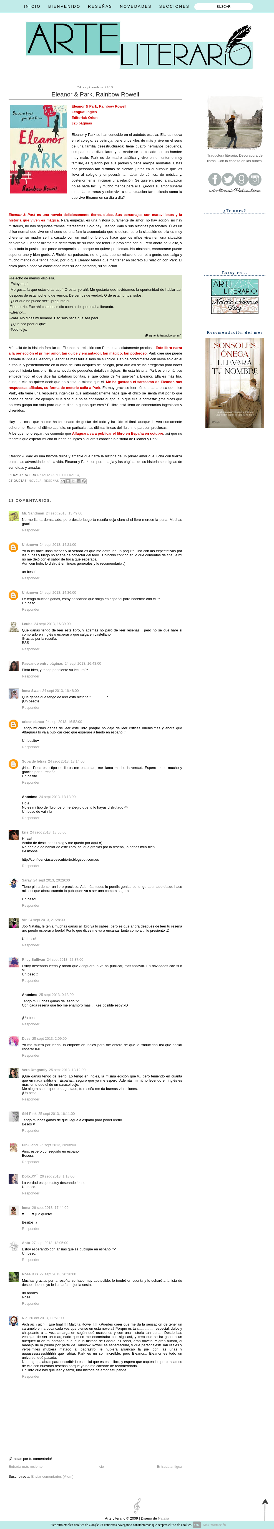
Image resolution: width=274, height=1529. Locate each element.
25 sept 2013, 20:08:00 (57, 1145)
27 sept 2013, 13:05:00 (50, 1243)
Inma (26, 1208)
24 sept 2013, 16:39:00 (52, 624)
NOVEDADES (136, 6)
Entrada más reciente (25, 1466)
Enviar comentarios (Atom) (52, 1476)
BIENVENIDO (64, 6)
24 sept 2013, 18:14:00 (66, 761)
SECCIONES (174, 6)
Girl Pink (29, 1114)
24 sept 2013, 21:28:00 (46, 920)
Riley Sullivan (33, 959)
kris (25, 832)
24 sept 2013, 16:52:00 (64, 722)
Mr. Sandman (33, 513)
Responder (30, 530)
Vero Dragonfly (34, 1070)
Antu (26, 1243)
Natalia (163, 1518)
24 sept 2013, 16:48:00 (60, 691)
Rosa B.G (30, 1274)
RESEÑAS (100, 6)
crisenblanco (33, 722)
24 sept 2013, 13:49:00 (64, 513)
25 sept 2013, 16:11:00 (56, 1114)
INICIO (32, 6)
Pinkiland (30, 1145)
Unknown (30, 544)
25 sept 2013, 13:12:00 (67, 1070)
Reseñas (51, 480)
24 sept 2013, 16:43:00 (83, 663)
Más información (214, 1525)
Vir (24, 920)
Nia (24, 1318)
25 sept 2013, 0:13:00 (56, 995)
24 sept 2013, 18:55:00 (48, 832)
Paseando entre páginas (42, 663)
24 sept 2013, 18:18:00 (57, 797)
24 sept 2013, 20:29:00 (51, 880)
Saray (27, 880)
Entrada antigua (169, 1466)
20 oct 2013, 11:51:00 (46, 1318)
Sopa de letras (34, 761)
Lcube (27, 624)
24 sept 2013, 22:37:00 (65, 959)
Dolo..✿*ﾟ (30, 1176)
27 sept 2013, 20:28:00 (58, 1274)
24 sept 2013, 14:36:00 (58, 592)
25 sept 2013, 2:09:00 (49, 1038)
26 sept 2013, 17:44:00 (50, 1208)
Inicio (99, 1466)
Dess (26, 1038)
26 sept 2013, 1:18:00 (57, 1176)
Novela (35, 480)
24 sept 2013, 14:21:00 (58, 544)
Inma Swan (31, 691)
